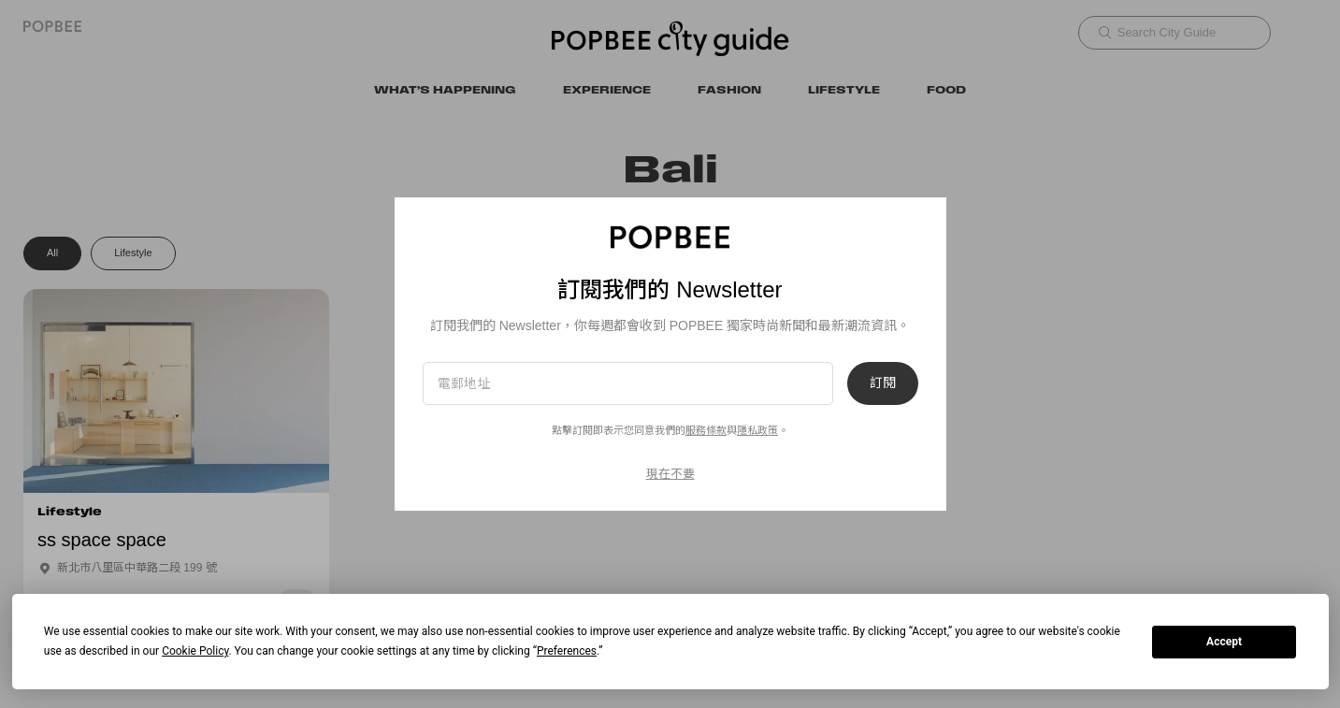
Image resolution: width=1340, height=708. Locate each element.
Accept (1224, 641)
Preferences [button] (567, 650)
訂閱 (883, 383)
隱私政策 (757, 430)
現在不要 (670, 474)
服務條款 (706, 430)
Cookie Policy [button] (195, 650)
